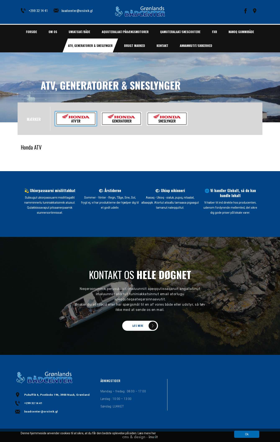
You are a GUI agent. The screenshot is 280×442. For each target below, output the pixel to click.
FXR (214, 31)
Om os (53, 31)
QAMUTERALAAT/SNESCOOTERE (180, 31)
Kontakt (162, 45)
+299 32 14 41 (38, 10)
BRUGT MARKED (134, 45)
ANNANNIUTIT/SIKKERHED (196, 45)
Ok (247, 434)
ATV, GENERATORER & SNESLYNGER (90, 45)
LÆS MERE (137, 325)
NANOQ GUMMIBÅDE (241, 31)
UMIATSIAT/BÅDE (79, 31)
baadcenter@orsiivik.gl (77, 10)
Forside (31, 31)
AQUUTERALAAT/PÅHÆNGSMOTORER (125, 31)
